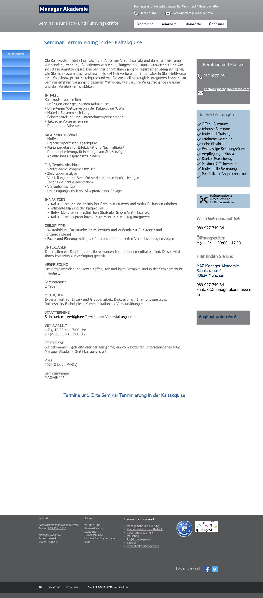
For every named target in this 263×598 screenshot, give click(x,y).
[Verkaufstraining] (16, 54)
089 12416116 (57, 528)
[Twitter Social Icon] (215, 569)
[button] (16, 62)
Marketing (133, 536)
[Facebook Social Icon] (207, 569)
